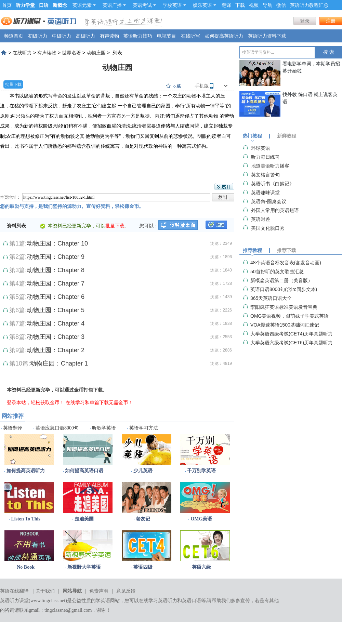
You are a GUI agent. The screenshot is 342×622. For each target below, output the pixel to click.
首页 (7, 5)
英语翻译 (12, 428)
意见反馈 (125, 591)
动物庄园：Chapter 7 (55, 283)
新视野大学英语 (84, 567)
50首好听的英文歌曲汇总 (277, 271)
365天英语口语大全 (271, 298)
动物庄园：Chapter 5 (55, 310)
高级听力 (85, 36)
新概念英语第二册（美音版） (281, 280)
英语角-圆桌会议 (268, 201)
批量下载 (13, 84)
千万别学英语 (201, 470)
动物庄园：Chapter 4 (55, 323)
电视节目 (166, 36)
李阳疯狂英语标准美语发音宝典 (283, 307)
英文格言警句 (265, 174)
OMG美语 (201, 518)
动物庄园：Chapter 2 (55, 350)
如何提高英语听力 (224, 36)
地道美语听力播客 (270, 166)
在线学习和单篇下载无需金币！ (99, 402)
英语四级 (143, 567)
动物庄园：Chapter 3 (55, 336)
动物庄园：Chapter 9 (55, 256)
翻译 (226, 5)
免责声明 (98, 591)
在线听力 (22, 52)
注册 (331, 21)
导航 (267, 5)
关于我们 (45, 591)
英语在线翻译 (14, 591)
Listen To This (25, 518)
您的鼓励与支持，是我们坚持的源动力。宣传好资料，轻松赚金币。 (72, 206)
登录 (305, 21)
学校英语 (174, 5)
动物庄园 (96, 52)
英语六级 (201, 567)
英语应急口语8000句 (57, 428)
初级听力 (37, 36)
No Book (26, 567)
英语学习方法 (143, 428)
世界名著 (71, 52)
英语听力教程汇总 (309, 5)
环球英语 (260, 148)
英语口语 (191, 600)
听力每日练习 (265, 157)
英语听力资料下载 (267, 36)
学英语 (103, 600)
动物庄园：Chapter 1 (59, 363)
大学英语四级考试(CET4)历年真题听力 (291, 333)
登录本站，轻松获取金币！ (35, 402)
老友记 (143, 518)
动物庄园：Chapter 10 (57, 243)
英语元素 (84, 5)
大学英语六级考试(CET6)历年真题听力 (291, 342)
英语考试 (144, 5)
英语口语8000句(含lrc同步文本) (283, 289)
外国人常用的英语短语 (275, 210)
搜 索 (328, 52)
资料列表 (16, 225)
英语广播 (114, 5)
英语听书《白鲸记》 (272, 183)
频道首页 (13, 36)
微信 (281, 5)
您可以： (148, 225)
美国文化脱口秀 (268, 228)
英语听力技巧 (137, 36)
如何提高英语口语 (84, 470)
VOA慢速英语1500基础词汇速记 (284, 325)
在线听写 (190, 36)
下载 (240, 5)
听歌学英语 (104, 428)
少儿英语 (143, 470)
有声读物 (109, 36)
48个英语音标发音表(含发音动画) (285, 262)
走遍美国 (84, 518)
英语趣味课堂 (265, 192)
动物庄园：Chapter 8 (55, 270)
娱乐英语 (204, 5)
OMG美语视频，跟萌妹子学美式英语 (289, 316)
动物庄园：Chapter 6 (55, 296)
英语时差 (260, 219)
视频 (254, 5)
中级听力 (61, 36)
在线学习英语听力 (158, 600)
